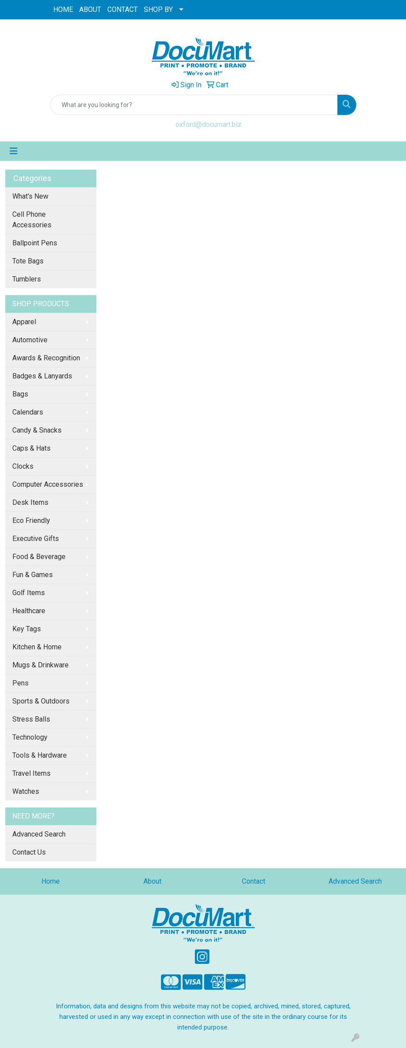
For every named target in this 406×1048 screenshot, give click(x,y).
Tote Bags (28, 261)
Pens (20, 683)
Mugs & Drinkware (40, 665)
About (152, 881)
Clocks (22, 466)
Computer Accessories (47, 484)
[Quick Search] (194, 105)
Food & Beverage (39, 556)
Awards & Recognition (46, 358)
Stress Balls (31, 719)
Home (50, 881)
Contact (253, 881)
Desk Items (30, 502)
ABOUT (90, 9)
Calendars (27, 412)
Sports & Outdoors (40, 701)
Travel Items (31, 773)
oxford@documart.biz (208, 124)
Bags (20, 394)
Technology (30, 737)
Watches (25, 791)
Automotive (30, 340)
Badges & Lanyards (42, 376)
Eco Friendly (31, 520)
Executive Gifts (35, 538)
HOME (63, 9)
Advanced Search (39, 834)
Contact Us (29, 852)
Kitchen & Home (37, 647)
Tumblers (26, 279)
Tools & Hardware (39, 755)
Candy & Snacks (37, 430)
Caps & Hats (31, 448)
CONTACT (122, 9)
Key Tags (26, 629)
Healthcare (28, 611)
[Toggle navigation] (13, 151)
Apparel (24, 322)
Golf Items (28, 593)
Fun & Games (32, 574)
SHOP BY (158, 9)
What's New (30, 196)
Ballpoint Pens (34, 243)
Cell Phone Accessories (31, 219)
